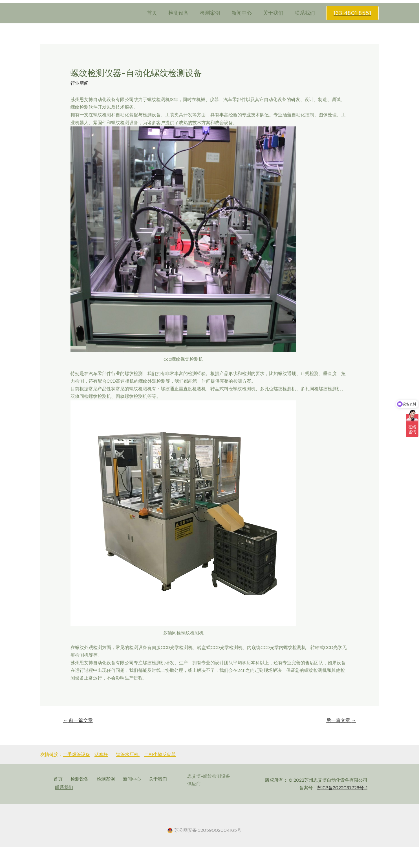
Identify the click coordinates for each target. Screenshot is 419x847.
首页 (158, 13)
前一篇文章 (78, 720)
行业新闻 (79, 83)
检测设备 (183, 13)
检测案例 (214, 13)
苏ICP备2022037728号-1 (342, 788)
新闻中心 (244, 13)
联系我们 (305, 13)
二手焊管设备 (76, 755)
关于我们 (275, 13)
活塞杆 (101, 755)
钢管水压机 (128, 755)
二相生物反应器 (160, 755)
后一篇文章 (341, 720)
